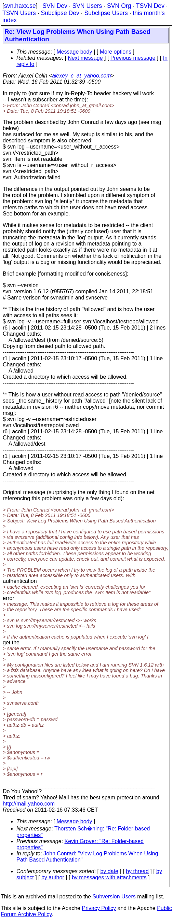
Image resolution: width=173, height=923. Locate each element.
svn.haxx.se (20, 5)
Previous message (133, 58)
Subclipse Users (106, 13)
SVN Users (87, 5)
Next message (85, 58)
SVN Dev (54, 5)
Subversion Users (114, 896)
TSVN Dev (150, 5)
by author (52, 877)
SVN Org (119, 5)
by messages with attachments (109, 877)
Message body (74, 52)
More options (116, 52)
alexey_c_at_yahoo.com (81, 76)
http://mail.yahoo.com (29, 804)
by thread (137, 871)
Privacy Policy (99, 908)
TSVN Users (19, 13)
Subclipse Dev (60, 13)
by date (109, 871)
